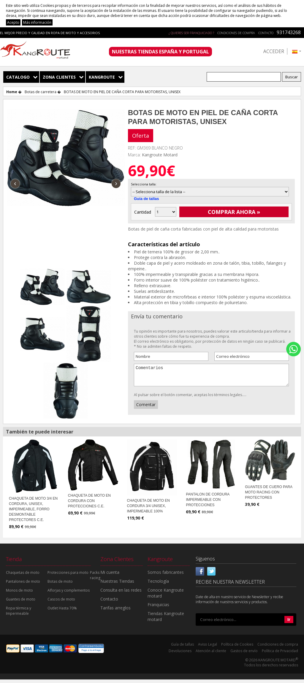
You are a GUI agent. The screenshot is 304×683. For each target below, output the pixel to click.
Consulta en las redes (121, 593)
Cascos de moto (61, 602)
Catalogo (18, 77)
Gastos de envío (244, 654)
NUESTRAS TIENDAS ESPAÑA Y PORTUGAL (160, 51)
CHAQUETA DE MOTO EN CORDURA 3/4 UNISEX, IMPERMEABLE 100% (148, 509)
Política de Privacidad (280, 654)
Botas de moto (60, 584)
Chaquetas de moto (22, 576)
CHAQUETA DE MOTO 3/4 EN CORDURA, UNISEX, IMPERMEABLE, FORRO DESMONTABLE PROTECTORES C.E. (33, 512)
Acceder (273, 51)
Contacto (265, 33)
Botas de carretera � (43, 91)
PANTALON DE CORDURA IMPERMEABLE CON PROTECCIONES (207, 503)
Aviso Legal (207, 647)
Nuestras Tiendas (117, 584)
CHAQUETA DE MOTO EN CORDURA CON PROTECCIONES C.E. (89, 504)
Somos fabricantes (166, 576)
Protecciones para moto (68, 576)
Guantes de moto (20, 602)
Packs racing (95, 579)
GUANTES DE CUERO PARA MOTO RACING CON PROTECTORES (268, 495)
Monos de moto (19, 593)
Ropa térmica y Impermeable (18, 614)
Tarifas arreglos (115, 611)
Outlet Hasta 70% (62, 611)
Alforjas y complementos (69, 593)
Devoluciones (180, 654)
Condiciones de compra (236, 33)
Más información (37, 22)
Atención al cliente (211, 654)
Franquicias (158, 608)
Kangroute (102, 77)
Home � (14, 91)
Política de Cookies (237, 647)
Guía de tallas (146, 198)
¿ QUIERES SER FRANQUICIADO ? (191, 33)
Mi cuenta (109, 576)
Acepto (13, 22)
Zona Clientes (59, 77)
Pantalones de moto (23, 584)
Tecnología (158, 584)
